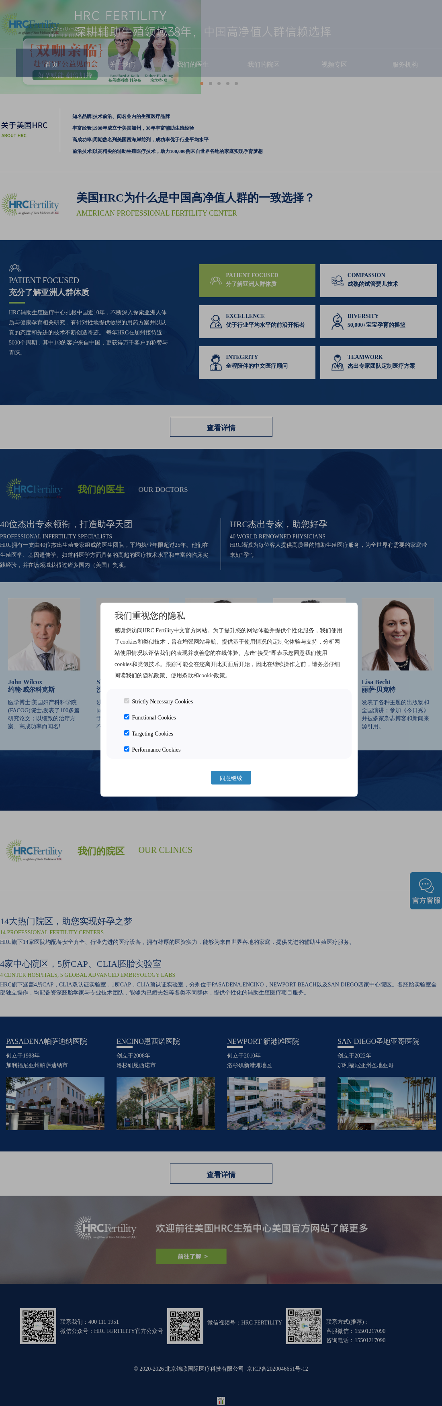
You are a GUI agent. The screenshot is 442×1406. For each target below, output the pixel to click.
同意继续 (231, 778)
